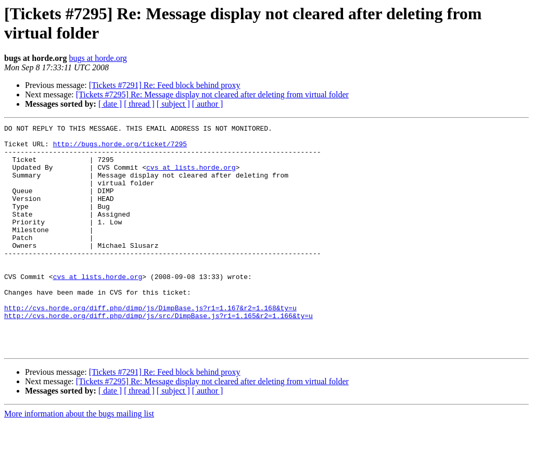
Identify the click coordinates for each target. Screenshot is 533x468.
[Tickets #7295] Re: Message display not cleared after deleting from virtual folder (212, 94)
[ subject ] (173, 103)
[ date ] (110, 103)
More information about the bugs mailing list (79, 458)
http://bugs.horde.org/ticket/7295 (120, 148)
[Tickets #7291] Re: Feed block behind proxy (164, 85)
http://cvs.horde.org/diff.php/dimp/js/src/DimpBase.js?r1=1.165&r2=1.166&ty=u (158, 354)
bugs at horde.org (97, 58)
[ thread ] (139, 103)
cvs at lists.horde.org (191, 176)
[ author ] (207, 103)
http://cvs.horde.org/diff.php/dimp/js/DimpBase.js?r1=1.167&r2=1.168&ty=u (150, 345)
